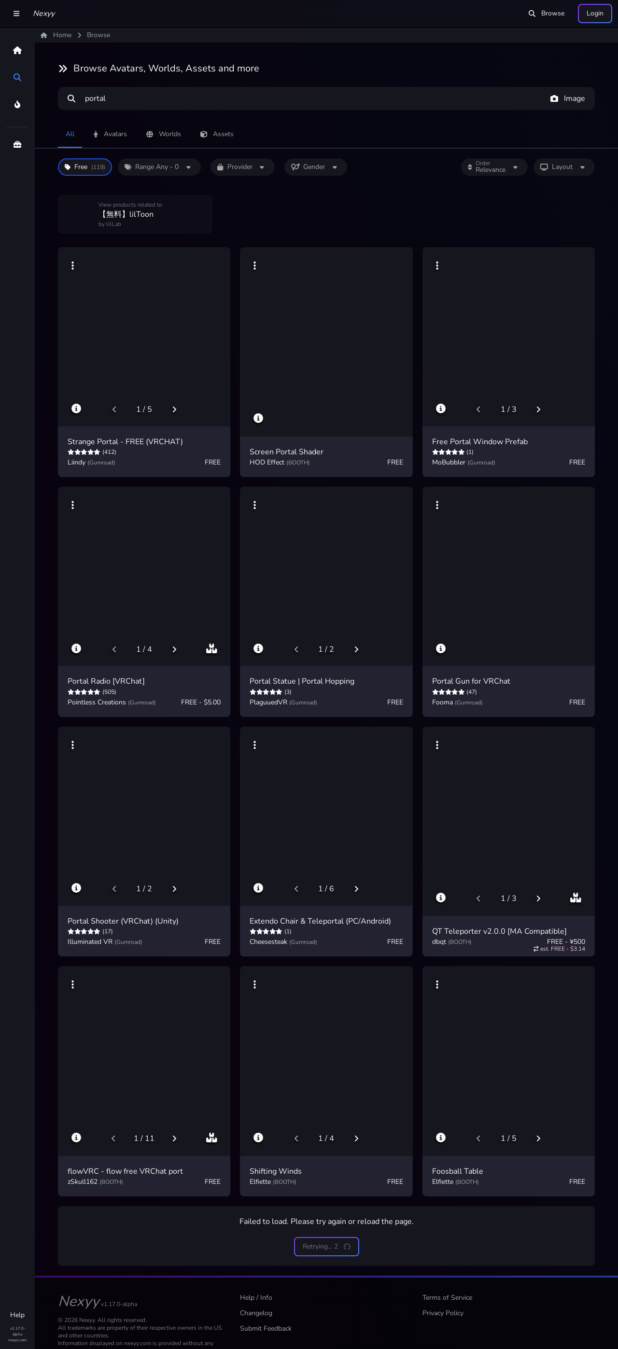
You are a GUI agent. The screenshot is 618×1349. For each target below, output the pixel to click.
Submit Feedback (266, 1328)
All (70, 134)
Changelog (256, 1313)
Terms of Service (447, 1297)
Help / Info (256, 1297)
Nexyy (44, 13)
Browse (546, 13)
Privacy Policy (443, 1313)
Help (17, 1315)
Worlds (163, 134)
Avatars (110, 134)
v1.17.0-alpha (17, 1331)
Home (56, 35)
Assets (217, 134)
